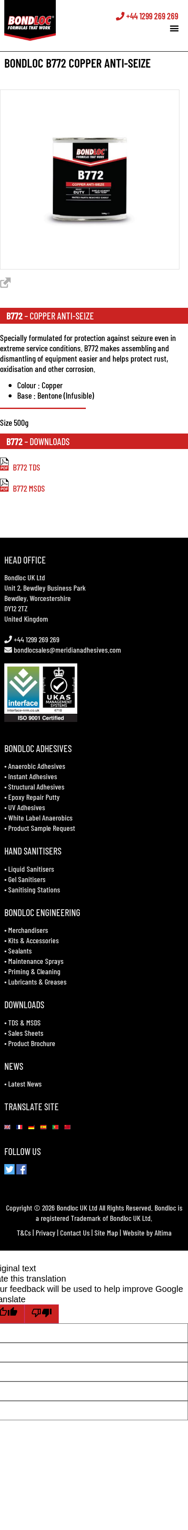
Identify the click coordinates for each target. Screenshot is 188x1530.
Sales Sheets (25, 1033)
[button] (177, 28)
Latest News (25, 1083)
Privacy (45, 1232)
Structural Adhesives (36, 786)
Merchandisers (28, 930)
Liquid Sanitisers (31, 868)
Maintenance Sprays (36, 961)
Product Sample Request (41, 828)
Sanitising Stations (34, 889)
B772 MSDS (22, 488)
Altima (163, 1232)
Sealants (20, 950)
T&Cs (24, 1232)
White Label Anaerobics (40, 817)
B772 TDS (20, 467)
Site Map (106, 1232)
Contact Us (75, 1232)
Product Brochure (31, 1043)
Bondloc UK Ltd (24, 577)
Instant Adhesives (32, 776)
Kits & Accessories (33, 940)
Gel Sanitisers (26, 879)
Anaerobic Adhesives (36, 766)
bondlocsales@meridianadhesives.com (67, 649)
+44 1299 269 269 (149, 16)
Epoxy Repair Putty (34, 797)
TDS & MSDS (24, 1022)
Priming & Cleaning (34, 971)
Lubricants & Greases (37, 981)
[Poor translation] (41, 1313)
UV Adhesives (26, 807)
